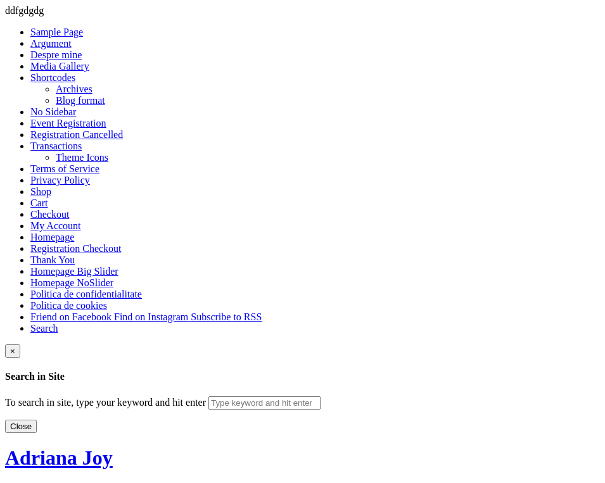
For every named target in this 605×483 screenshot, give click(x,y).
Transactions (56, 146)
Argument (51, 43)
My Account (55, 225)
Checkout (49, 214)
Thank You (52, 259)
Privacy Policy (60, 180)
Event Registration (68, 123)
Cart (39, 203)
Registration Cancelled (76, 134)
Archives (74, 89)
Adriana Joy (59, 457)
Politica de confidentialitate (86, 294)
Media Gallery (59, 66)
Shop (40, 191)
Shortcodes (52, 77)
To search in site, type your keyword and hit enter (105, 402)
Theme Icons (82, 157)
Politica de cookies (68, 305)
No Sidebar (53, 111)
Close (21, 426)
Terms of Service (64, 168)
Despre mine (56, 54)
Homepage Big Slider (74, 271)
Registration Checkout (76, 248)
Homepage (52, 237)
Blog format (80, 100)
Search (44, 328)
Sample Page (56, 32)
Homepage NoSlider (71, 282)
